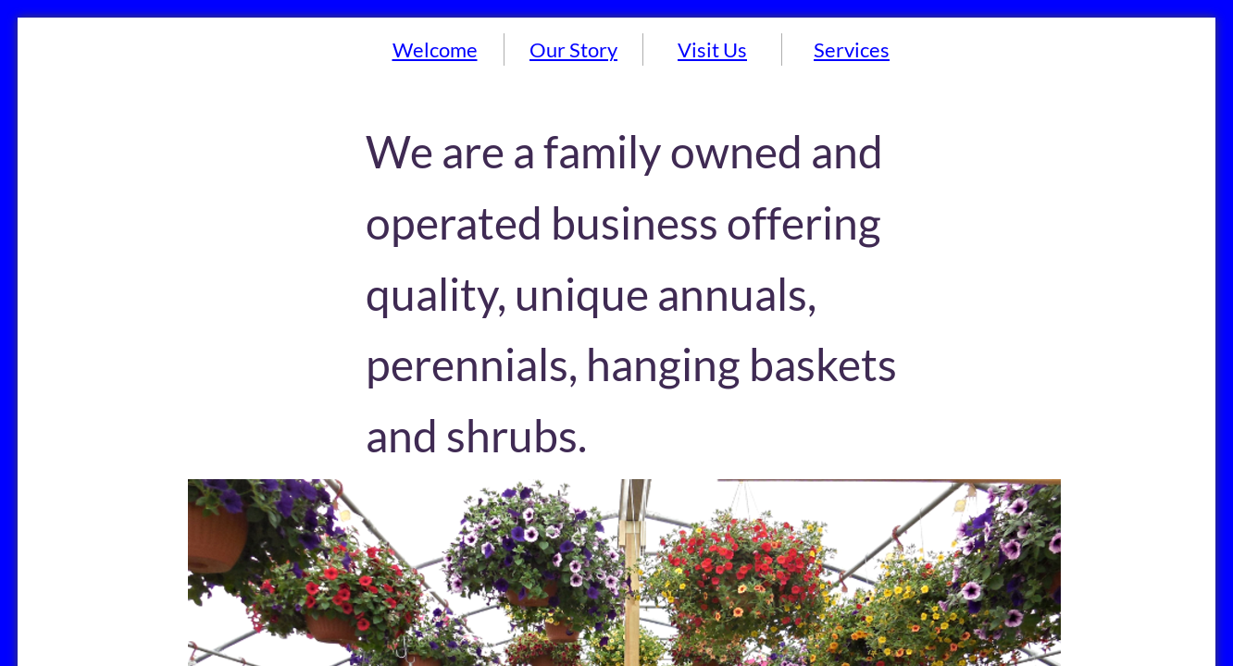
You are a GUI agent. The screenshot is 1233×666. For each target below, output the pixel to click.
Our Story (573, 49)
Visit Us (712, 49)
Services (852, 49)
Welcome (435, 49)
